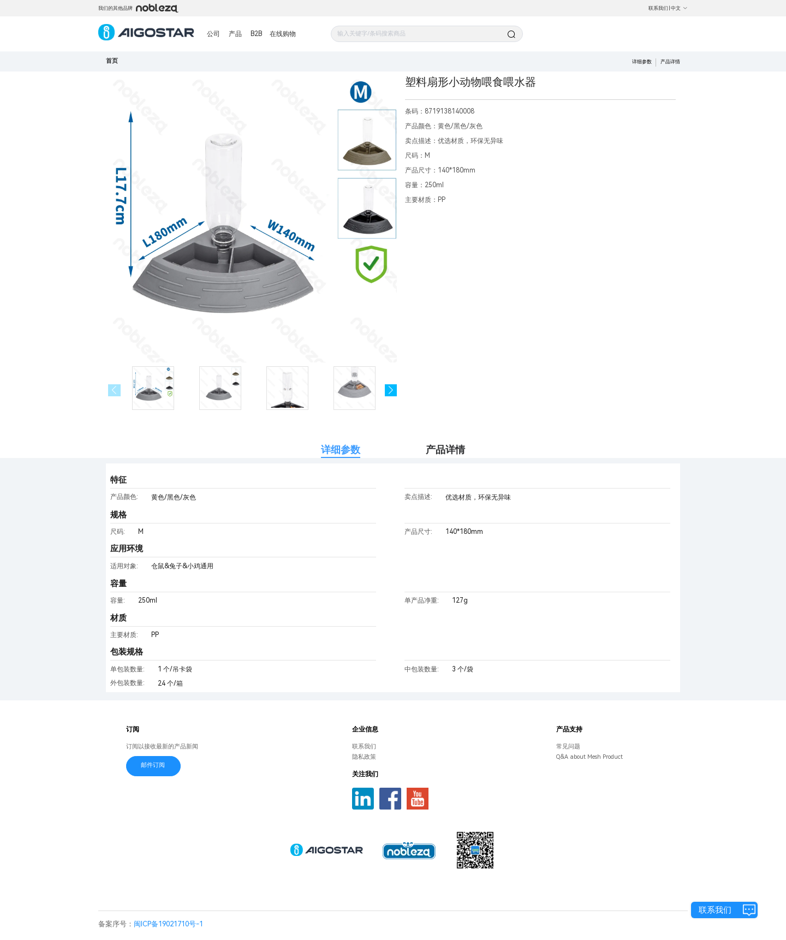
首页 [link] (112, 60)
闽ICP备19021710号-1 (168, 924)
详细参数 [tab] (340, 449)
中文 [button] (679, 8)
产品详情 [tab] (445, 449)
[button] (391, 390)
